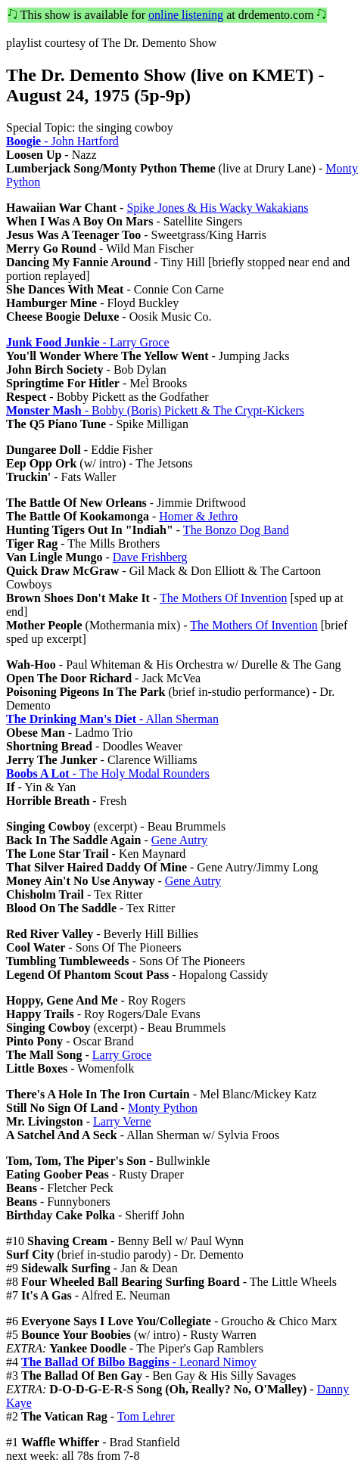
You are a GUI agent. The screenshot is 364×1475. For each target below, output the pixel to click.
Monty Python (163, 1107)
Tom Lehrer (146, 1416)
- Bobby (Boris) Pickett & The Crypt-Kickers (155, 410)
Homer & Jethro (198, 516)
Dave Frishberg (150, 557)
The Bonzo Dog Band (236, 529)
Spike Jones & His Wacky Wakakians (217, 207)
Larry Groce (122, 1054)
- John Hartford (62, 141)
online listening (185, 14)
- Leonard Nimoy (139, 1361)
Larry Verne (122, 1121)
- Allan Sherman (112, 719)
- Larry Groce (88, 342)
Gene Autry (179, 840)
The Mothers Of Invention (223, 598)
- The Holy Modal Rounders (108, 773)
